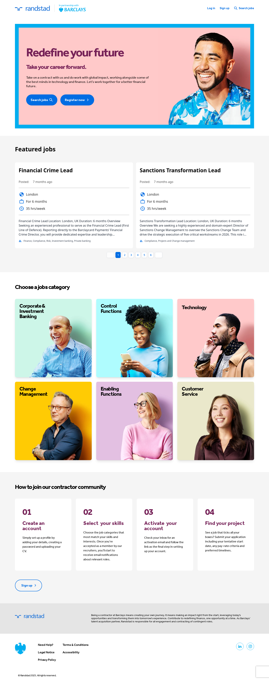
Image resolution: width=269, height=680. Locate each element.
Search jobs (244, 8)
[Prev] (110, 255)
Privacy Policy (47, 660)
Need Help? (45, 645)
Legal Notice (46, 652)
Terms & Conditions (76, 645)
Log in (211, 8)
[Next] (158, 255)
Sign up (224, 8)
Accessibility (71, 652)
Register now (77, 100)
